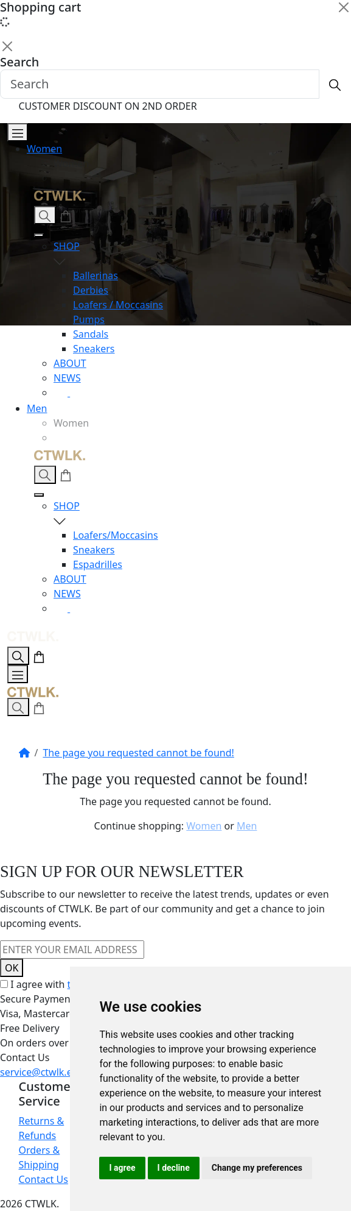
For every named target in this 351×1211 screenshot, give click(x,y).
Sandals (90, 334)
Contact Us (43, 1179)
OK (11, 968)
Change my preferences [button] (257, 1168)
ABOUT (70, 363)
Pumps (89, 319)
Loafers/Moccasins (115, 535)
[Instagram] (62, 392)
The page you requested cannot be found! (138, 752)
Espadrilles (97, 564)
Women (44, 148)
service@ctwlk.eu (39, 1072)
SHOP (195, 254)
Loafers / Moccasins (118, 304)
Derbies (90, 290)
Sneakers (94, 348)
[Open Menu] (17, 132)
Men (37, 408)
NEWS (67, 378)
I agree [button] (122, 1168)
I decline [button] (174, 1168)
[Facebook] (77, 392)
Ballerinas (95, 275)
